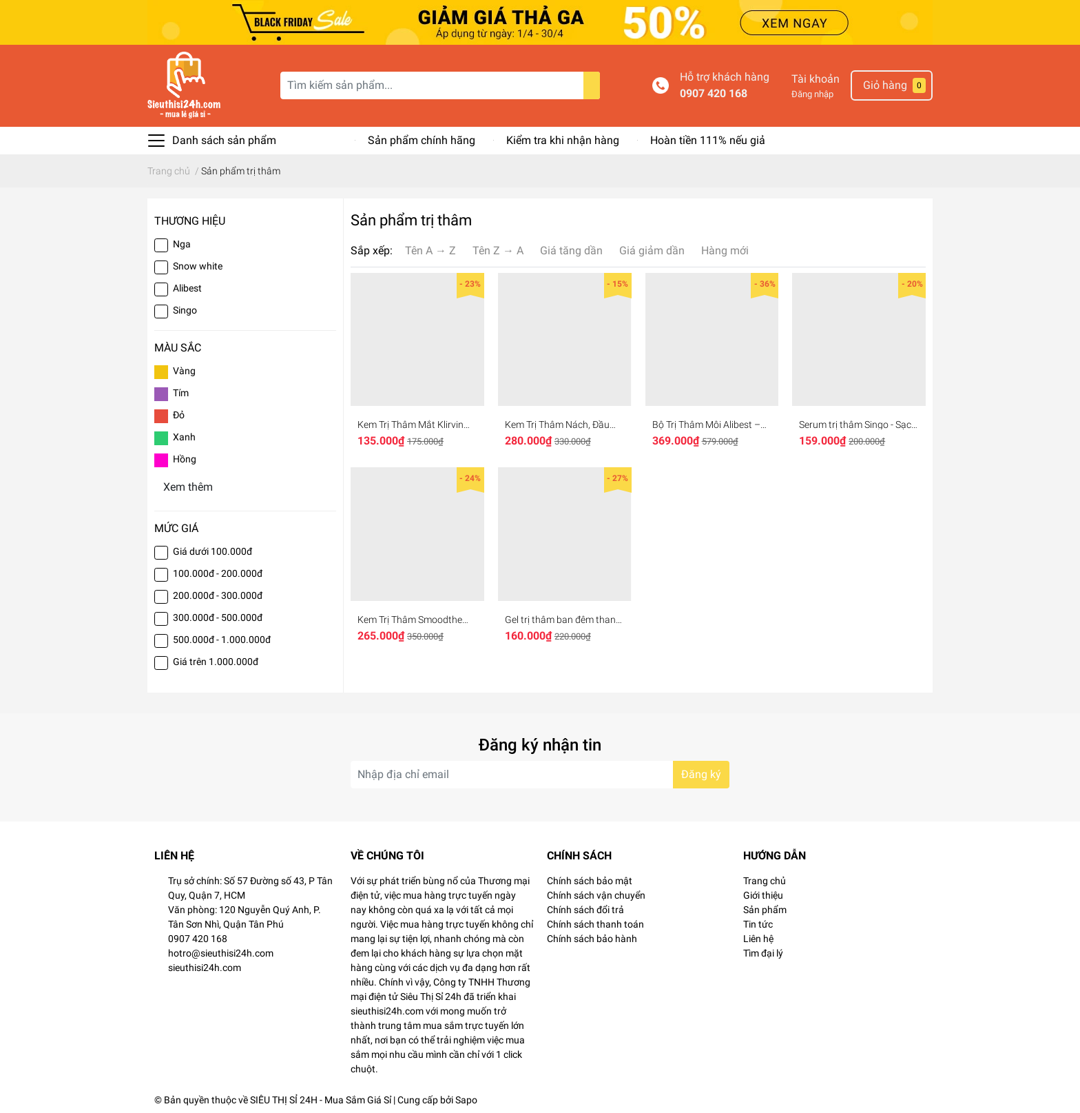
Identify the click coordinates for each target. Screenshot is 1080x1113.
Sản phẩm (765, 909)
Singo (186, 310)
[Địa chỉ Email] (540, 774)
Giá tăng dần (571, 250)
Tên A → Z (430, 250)
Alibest (187, 288)
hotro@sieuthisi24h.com (220, 953)
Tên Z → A (498, 250)
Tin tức (758, 924)
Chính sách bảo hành (592, 938)
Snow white (197, 266)
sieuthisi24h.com (204, 967)
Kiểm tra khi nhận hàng (562, 140)
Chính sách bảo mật (589, 880)
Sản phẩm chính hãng (421, 140)
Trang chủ (764, 880)
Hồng (184, 458)
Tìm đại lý (763, 953)
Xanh (184, 436)
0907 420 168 (713, 93)
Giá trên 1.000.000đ (215, 661)
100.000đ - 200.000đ (217, 573)
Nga (182, 243)
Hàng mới (725, 250)
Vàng (184, 370)
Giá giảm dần (652, 250)
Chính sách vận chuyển (596, 895)
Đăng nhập (812, 94)
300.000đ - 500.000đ (217, 617)
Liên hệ (758, 938)
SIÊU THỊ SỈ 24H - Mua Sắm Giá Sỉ (320, 1099)
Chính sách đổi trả (585, 909)
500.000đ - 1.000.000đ (222, 639)
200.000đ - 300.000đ (217, 595)
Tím (181, 392)
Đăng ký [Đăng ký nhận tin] (701, 774)
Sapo (466, 1099)
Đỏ (179, 414)
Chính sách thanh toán (595, 924)
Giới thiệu (763, 895)
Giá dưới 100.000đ (212, 551)
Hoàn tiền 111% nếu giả (707, 140)
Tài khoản (815, 78)
